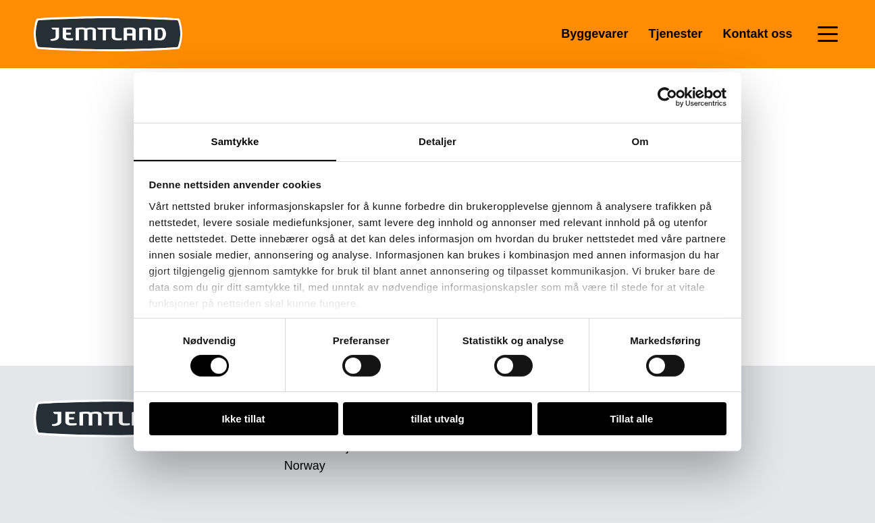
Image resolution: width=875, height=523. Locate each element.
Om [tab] (639, 140)
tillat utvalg (437, 419)
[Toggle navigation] (827, 34)
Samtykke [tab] (235, 140)
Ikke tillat (243, 419)
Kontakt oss (757, 33)
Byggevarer (594, 33)
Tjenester (675, 33)
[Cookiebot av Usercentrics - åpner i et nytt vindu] (667, 96)
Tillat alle (632, 419)
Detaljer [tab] (437, 140)
